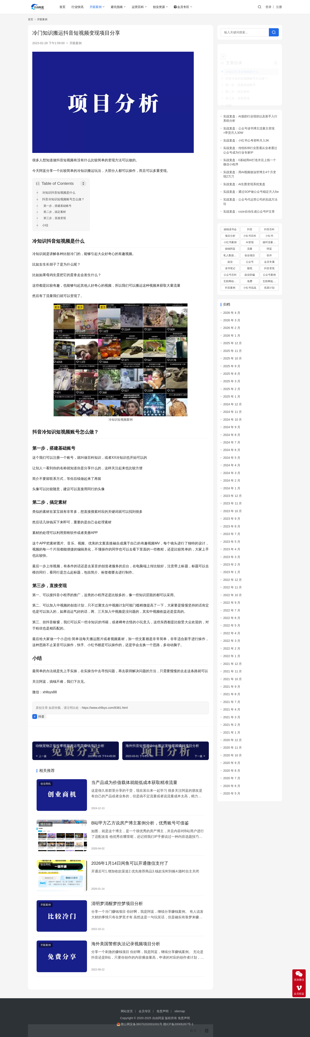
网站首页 (127, 1011)
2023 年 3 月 (231, 550)
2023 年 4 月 (231, 543)
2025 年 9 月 (231, 360)
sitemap (179, 1011)
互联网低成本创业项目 (271, 275)
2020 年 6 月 (231, 779)
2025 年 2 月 (231, 383)
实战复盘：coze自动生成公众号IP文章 (249, 205)
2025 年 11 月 (232, 344)
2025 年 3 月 (231, 375)
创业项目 (250, 249)
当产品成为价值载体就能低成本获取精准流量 (134, 782)
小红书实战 (249, 281)
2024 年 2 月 (231, 474)
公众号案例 (269, 268)
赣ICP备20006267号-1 (178, 1024)
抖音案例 (230, 281)
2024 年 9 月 (231, 421)
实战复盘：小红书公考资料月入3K (246, 134)
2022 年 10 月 (232, 589)
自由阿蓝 (158, 1018)
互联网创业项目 (231, 275)
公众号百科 (230, 268)
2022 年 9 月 (231, 596)
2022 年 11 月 (232, 581)
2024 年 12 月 (232, 398)
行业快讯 (77, 7)
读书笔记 (230, 262)
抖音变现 (269, 262)
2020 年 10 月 (232, 749)
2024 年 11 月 (232, 405)
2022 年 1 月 (231, 650)
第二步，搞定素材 (54, 211)
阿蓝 (269, 242)
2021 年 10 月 (232, 673)
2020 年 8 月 (231, 764)
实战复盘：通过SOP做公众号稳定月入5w (251, 185)
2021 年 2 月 (231, 718)
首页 (62, 7)
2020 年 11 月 (232, 741)
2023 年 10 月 (232, 505)
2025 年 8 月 (231, 367)
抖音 (41, 716)
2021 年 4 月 (231, 703)
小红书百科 (249, 229)
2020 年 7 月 (231, 772)
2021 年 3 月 (231, 711)
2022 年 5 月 (231, 619)
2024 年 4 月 (231, 459)
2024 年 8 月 (231, 428)
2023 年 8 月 (231, 520)
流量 (249, 242)
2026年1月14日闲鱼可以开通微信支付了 (129, 863)
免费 (249, 275)
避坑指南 (117, 7)
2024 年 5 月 (231, 451)
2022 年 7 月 (231, 604)
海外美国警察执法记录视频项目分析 (125, 943)
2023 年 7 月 (231, 528)
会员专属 (269, 255)
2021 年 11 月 (232, 665)
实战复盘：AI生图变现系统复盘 (244, 178)
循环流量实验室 (271, 236)
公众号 (250, 255)
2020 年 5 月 (231, 787)
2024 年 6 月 (231, 444)
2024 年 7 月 (231, 436)
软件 (269, 249)
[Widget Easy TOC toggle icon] (276, 57)
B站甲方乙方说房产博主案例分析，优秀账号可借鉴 (140, 823)
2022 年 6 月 (231, 612)
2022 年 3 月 (231, 634)
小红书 (269, 229)
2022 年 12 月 (232, 573)
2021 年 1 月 (231, 726)
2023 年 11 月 (232, 497)
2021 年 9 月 (231, 680)
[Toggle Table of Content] (83, 183)
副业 (230, 255)
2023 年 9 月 (231, 512)
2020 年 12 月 (232, 734)
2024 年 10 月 (232, 413)
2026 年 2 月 (231, 321)
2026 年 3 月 (231, 314)
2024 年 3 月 (231, 466)
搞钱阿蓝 (230, 242)
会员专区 (181, 7)
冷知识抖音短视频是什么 (58, 192)
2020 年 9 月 (231, 757)
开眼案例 (96, 7)
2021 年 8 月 (231, 688)
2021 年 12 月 (232, 657)
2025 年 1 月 (231, 390)
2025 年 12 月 (232, 337)
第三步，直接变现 (54, 218)
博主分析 (45, 824)
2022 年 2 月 (231, 642)
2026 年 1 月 (231, 329)
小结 (45, 225)
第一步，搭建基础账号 (57, 205)
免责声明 (163, 1011)
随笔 (249, 262)
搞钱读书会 (230, 223)
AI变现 (249, 236)
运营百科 (138, 7)
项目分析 (230, 229)
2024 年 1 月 (231, 482)
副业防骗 (250, 268)
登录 (268, 7)
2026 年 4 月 (231, 306)
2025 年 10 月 (232, 352)
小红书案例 (230, 236)
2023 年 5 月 (231, 535)
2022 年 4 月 (231, 627)
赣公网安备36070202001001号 (141, 1024)
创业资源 (159, 7)
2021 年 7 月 (231, 695)
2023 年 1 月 (231, 566)
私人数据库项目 (231, 249)
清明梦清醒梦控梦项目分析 (117, 903)
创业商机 (45, 783)
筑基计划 (269, 281)
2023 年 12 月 (232, 489)
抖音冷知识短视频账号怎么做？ (63, 199)
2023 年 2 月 (231, 558)
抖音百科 (269, 223)
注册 (279, 7)
